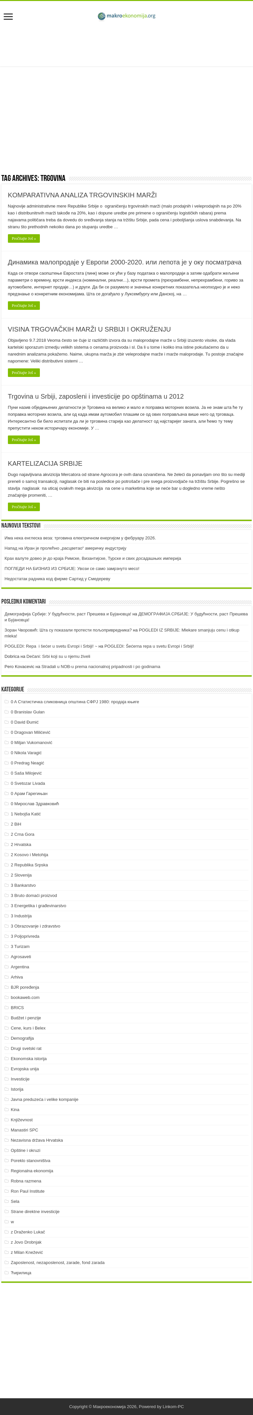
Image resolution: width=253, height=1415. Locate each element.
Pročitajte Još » (24, 238)
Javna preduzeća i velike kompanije (44, 1099)
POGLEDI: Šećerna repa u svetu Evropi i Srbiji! (149, 646)
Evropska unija (25, 1068)
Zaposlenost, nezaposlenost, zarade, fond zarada (58, 1262)
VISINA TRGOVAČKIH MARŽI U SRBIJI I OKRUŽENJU (89, 329)
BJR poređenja (25, 987)
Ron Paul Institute (28, 1191)
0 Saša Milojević (26, 773)
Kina (15, 1109)
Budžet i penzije (26, 1017)
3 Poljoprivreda (25, 936)
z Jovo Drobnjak (26, 1242)
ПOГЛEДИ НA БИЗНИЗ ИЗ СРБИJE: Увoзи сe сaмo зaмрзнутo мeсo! (72, 568)
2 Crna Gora (23, 834)
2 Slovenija (21, 875)
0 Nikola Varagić (26, 752)
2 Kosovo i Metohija (29, 854)
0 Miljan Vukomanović (31, 742)
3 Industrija (21, 915)
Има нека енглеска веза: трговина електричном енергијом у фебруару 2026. (80, 537)
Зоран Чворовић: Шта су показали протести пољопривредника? (68, 630)
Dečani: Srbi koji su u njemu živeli (58, 656)
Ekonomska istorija (29, 1058)
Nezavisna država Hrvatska (37, 1140)
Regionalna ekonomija (32, 1170)
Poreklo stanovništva (30, 1160)
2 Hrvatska (21, 844)
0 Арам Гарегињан (29, 793)
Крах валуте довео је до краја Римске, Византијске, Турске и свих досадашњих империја (93, 558)
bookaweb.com (25, 997)
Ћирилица (21, 1272)
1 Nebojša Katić (26, 813)
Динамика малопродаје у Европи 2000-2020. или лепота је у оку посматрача (124, 262)
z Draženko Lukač (28, 1231)
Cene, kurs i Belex (28, 1028)
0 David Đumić (25, 722)
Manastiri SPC (24, 1130)
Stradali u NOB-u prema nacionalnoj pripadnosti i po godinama (101, 666)
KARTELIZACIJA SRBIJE (45, 463)
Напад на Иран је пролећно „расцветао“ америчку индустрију (65, 548)
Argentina (20, 966)
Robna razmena (26, 1181)
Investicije (20, 1079)
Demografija (22, 1038)
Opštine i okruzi (26, 1150)
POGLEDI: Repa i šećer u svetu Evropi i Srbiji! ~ (51, 646)
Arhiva (17, 977)
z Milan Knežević (27, 1252)
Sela (15, 1201)
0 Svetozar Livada (28, 783)
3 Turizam (20, 946)
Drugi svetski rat (26, 1048)
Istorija (17, 1089)
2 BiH (16, 824)
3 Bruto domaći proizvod (34, 895)
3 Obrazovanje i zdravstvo (35, 926)
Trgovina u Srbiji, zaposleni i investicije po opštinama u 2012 (96, 396)
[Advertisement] (126, 45)
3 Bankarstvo (23, 885)
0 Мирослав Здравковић (35, 803)
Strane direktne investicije (35, 1211)
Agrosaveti (21, 956)
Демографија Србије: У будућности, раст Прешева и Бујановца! (68, 613)
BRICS (17, 1007)
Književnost (22, 1119)
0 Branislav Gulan (28, 711)
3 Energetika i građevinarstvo (38, 905)
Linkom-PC (173, 1406)
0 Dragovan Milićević (30, 732)
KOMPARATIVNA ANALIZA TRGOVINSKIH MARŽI (82, 195)
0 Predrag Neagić (27, 762)
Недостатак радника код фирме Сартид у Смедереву (57, 578)
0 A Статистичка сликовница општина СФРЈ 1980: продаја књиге (75, 701)
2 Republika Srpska (29, 864)
